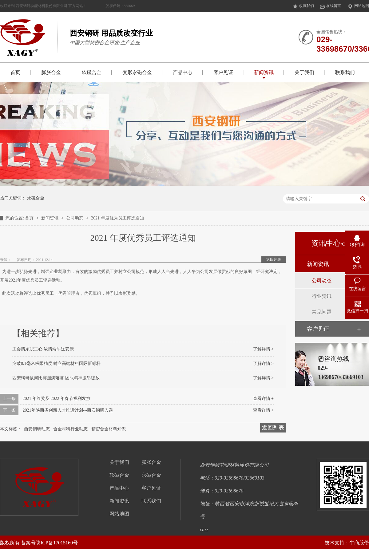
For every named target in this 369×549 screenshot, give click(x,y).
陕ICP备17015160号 (57, 542)
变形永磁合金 (137, 72)
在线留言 (330, 6)
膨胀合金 (51, 72)
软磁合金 (91, 72)
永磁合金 (35, 198)
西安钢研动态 (37, 429)
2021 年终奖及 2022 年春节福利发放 (57, 398)
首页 (15, 72)
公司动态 (75, 218)
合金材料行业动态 (70, 429)
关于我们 (304, 72)
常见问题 (321, 311)
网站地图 (358, 6)
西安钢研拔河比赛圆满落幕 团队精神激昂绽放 (56, 378)
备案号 (28, 542)
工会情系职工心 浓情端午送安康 (43, 349)
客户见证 (223, 72)
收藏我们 (303, 6)
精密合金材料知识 (108, 429)
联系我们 (345, 72)
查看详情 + (263, 398)
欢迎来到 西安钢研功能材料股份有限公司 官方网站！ (67, 6)
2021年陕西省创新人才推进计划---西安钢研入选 (68, 410)
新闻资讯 (264, 72)
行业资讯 (321, 296)
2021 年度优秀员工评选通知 (117, 218)
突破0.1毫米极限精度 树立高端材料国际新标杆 (56, 363)
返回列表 (273, 259)
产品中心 (182, 72)
